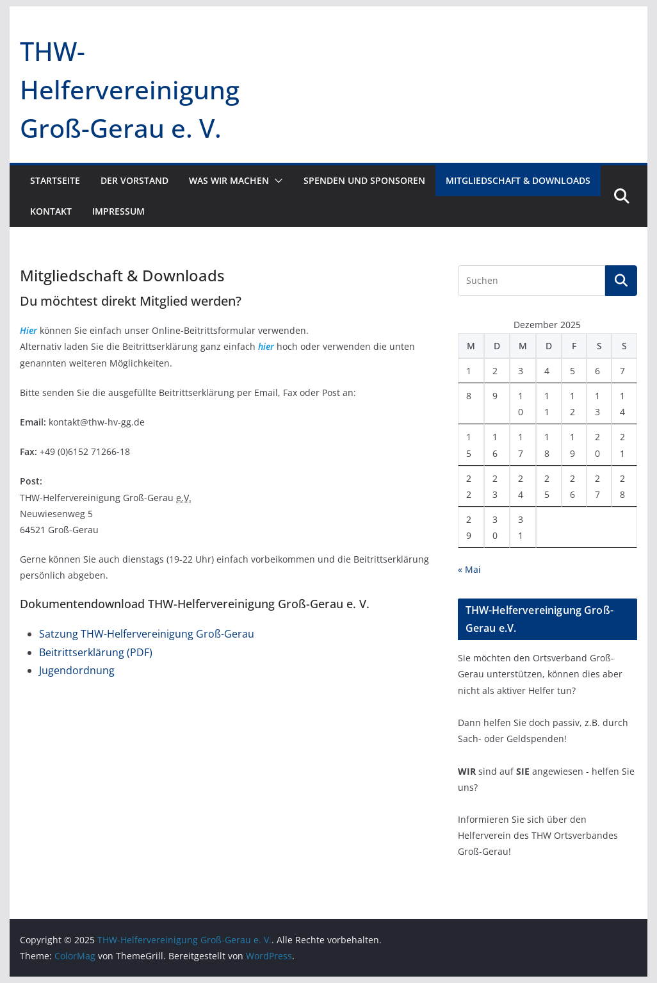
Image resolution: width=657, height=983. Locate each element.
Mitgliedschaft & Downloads (518, 180)
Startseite (55, 180)
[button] (276, 181)
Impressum (118, 211)
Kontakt (51, 211)
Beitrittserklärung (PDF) (95, 652)
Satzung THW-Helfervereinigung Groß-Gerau (146, 634)
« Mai (469, 569)
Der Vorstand (134, 180)
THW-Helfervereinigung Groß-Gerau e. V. (129, 89)
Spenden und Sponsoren (364, 180)
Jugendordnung (77, 670)
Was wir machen (229, 180)
